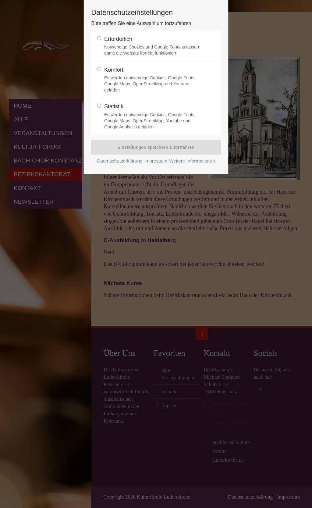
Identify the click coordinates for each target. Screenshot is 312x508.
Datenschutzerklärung (120, 160)
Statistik (153, 116)
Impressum (155, 160)
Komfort (153, 80)
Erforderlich (153, 46)
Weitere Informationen (192, 160)
